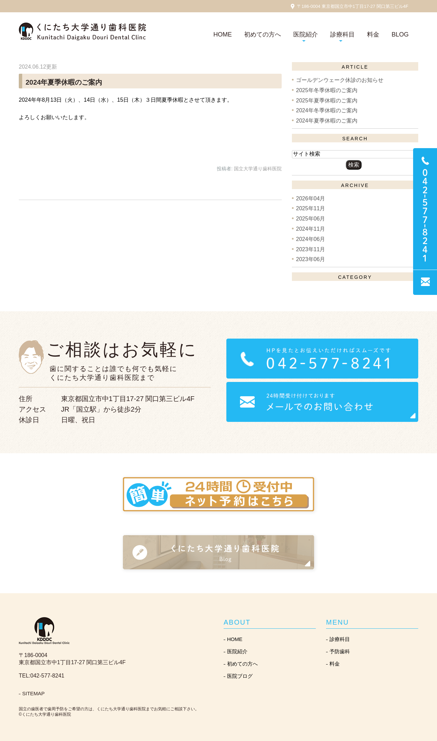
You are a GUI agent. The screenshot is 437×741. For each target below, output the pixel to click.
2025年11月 (310, 208)
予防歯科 (339, 651)
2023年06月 (310, 259)
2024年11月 (310, 229)
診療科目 (339, 639)
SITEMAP (33, 693)
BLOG (400, 34)
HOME (222, 34)
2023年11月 (310, 249)
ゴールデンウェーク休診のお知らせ (339, 80)
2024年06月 (310, 239)
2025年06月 (310, 219)
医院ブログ (240, 676)
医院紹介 (237, 651)
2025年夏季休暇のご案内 (326, 100)
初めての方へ (262, 34)
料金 (373, 34)
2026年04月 (310, 198)
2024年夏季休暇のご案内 (64, 82)
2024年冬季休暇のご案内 (326, 110)
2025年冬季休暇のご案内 (326, 90)
